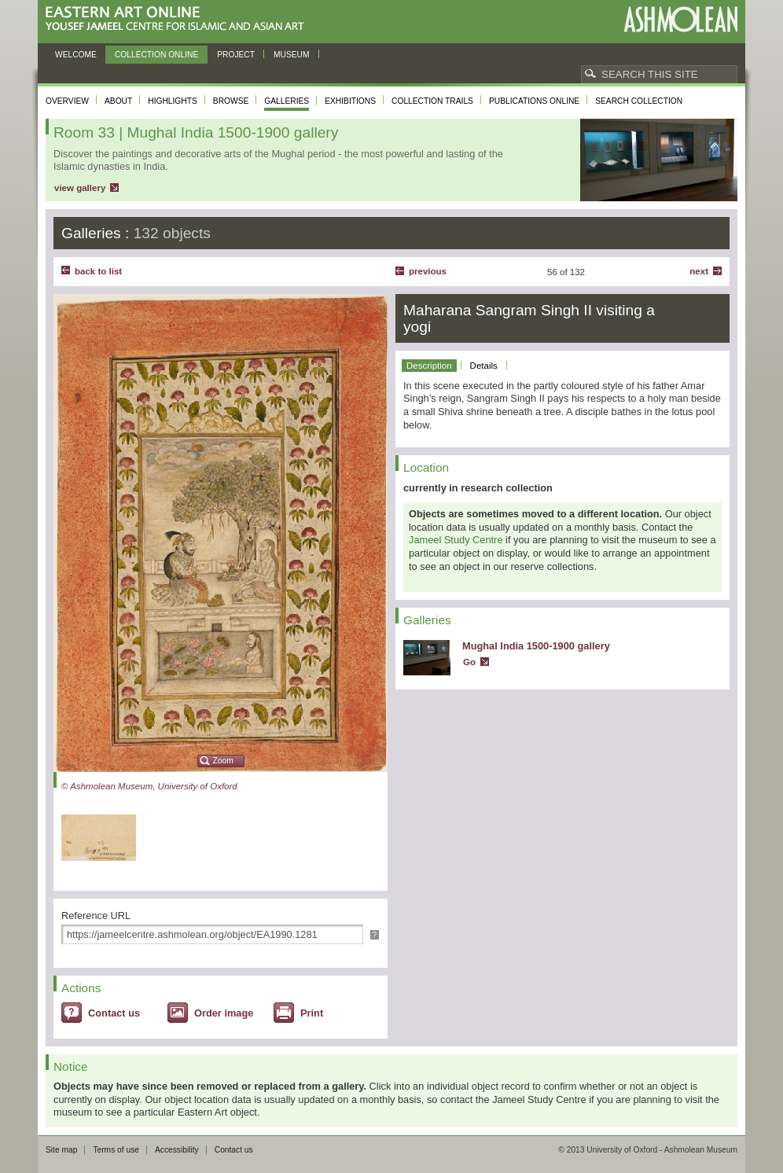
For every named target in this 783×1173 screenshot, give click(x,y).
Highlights (172, 101)
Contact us (114, 1013)
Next (698, 271)
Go (469, 662)
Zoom (223, 760)
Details (484, 365)
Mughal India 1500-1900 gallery (536, 646)
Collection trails (432, 101)
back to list (98, 271)
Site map (61, 1149)
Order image (223, 1013)
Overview (67, 101)
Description (429, 365)
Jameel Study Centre (456, 540)
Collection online (156, 54)
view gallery (79, 188)
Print (311, 1013)
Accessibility (177, 1149)
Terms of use (116, 1149)
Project (236, 54)
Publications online (534, 101)
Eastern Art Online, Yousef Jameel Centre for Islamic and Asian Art (179, 19)
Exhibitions (350, 101)
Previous (428, 271)
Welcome (76, 54)
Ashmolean (680, 19)
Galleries (286, 101)
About (118, 101)
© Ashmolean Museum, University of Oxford (149, 786)
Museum (292, 54)
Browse (231, 101)
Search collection (638, 101)
